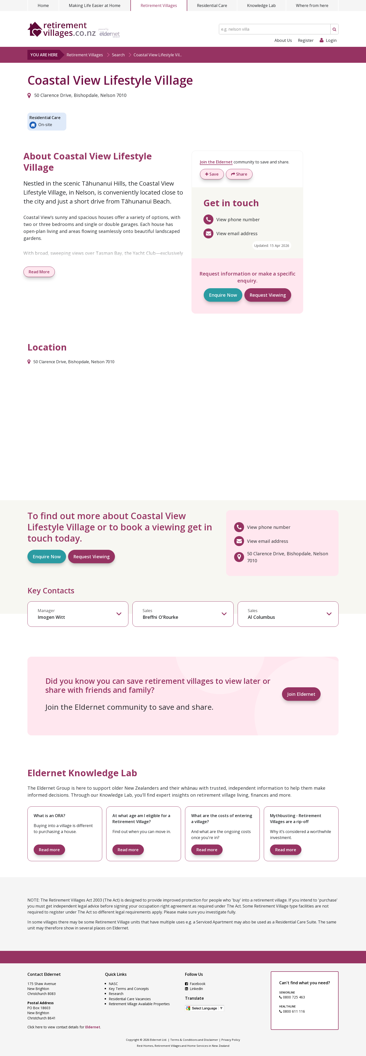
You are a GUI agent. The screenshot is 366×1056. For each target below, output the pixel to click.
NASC (113, 983)
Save (212, 174)
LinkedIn (194, 988)
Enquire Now (223, 295)
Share (239, 174)
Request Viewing (268, 295)
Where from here (312, 5)
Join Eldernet (301, 694)
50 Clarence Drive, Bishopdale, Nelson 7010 (76, 95)
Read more (49, 849)
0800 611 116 (292, 1011)
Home (43, 5)
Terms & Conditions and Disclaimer (194, 1040)
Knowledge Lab (261, 5)
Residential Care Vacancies (130, 998)
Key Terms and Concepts (129, 988)
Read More (39, 272)
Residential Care (212, 5)
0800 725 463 (292, 997)
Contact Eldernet (44, 974)
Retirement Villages (159, 5)
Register (306, 40)
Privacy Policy (230, 1040)
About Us (283, 40)
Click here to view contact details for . (64, 1027)
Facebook (195, 983)
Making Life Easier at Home (94, 5)
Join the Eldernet (216, 162)
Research (116, 993)
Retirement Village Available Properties (139, 1003)
